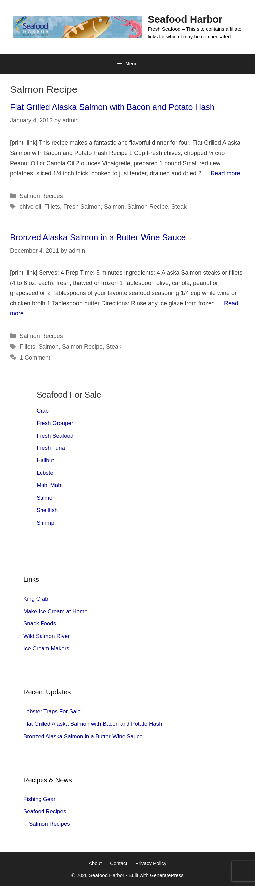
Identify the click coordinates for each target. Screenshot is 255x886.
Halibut (45, 460)
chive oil (30, 206)
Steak (179, 206)
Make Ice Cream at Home (55, 611)
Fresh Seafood (55, 436)
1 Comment (35, 357)
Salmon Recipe (148, 206)
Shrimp (45, 523)
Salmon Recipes (41, 196)
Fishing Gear (39, 799)
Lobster (46, 473)
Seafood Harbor (185, 19)
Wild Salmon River (46, 636)
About (95, 863)
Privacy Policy (150, 863)
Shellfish (47, 510)
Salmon (114, 206)
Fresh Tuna (51, 448)
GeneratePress (167, 875)
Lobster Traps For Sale (52, 711)
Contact (118, 863)
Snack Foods (39, 623)
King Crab (35, 599)
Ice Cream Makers (46, 648)
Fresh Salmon (82, 206)
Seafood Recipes (44, 811)
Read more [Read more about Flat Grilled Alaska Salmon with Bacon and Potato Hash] (225, 173)
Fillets (52, 206)
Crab (43, 411)
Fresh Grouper (55, 423)
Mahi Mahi (49, 485)
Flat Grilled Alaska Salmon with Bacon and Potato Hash (112, 107)
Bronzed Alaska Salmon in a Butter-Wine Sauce (98, 237)
